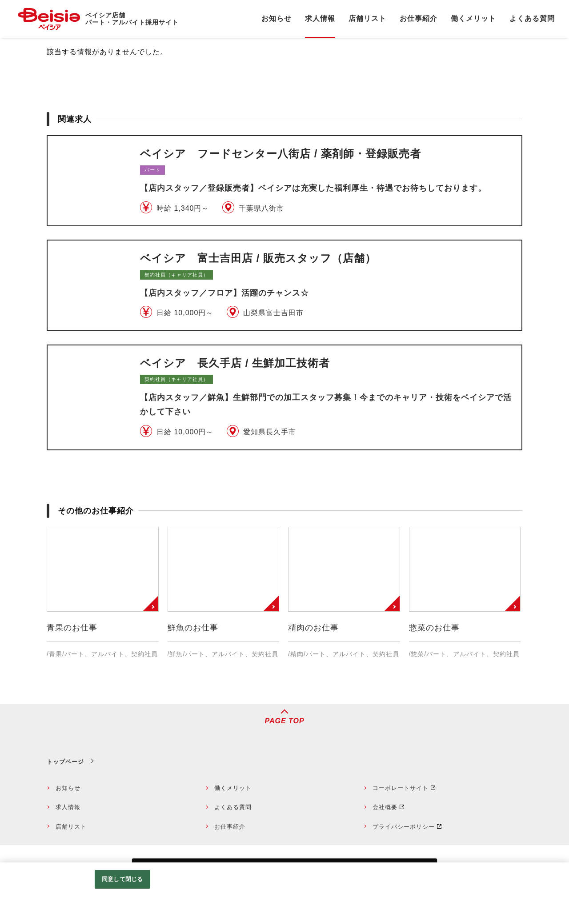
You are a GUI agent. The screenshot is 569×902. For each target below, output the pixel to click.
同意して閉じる (122, 879)
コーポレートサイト (401, 788)
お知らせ (68, 788)
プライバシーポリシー (404, 826)
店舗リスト (71, 826)
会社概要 (385, 807)
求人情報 (68, 807)
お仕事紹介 (229, 826)
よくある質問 (233, 807)
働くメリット (233, 788)
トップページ (65, 761)
